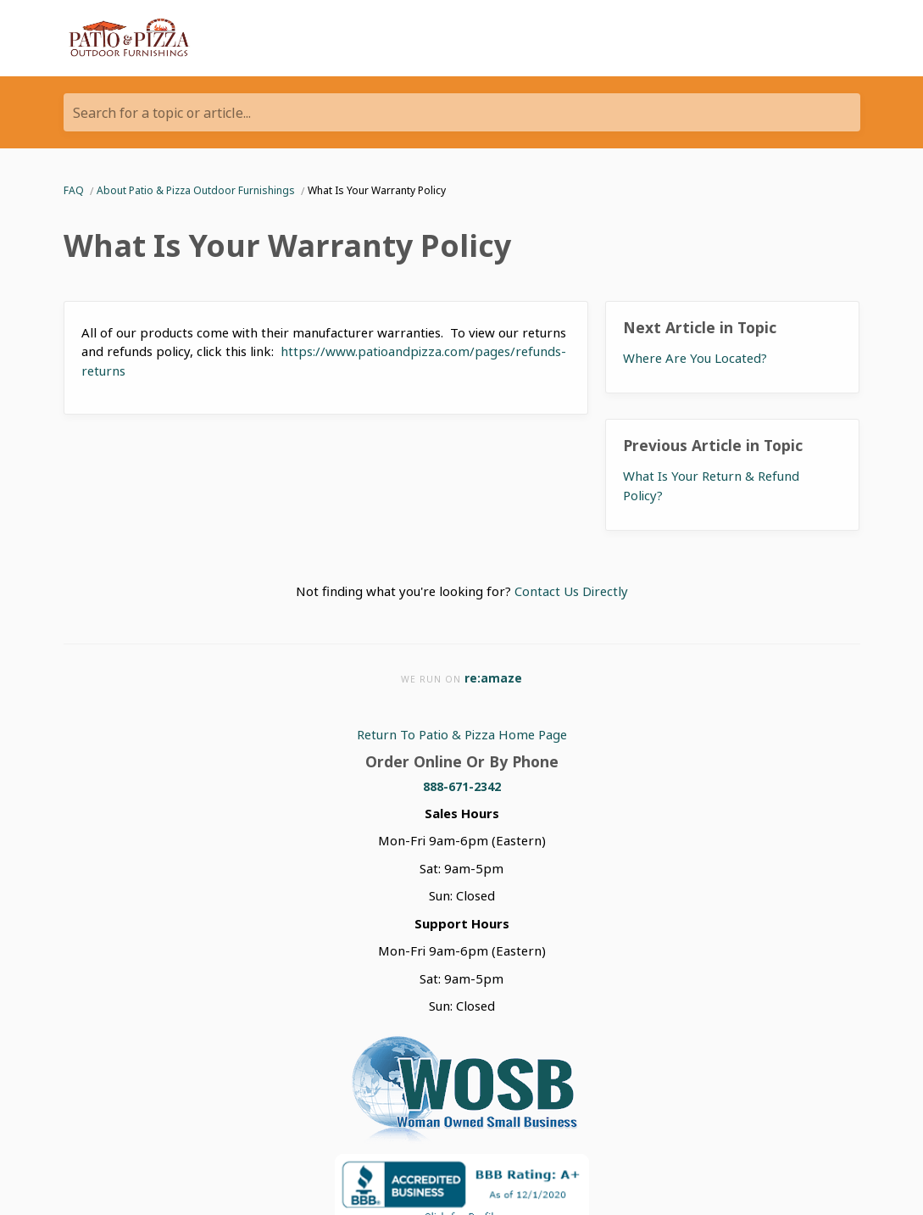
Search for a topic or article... (162, 112)
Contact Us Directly (571, 590)
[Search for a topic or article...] (462, 112)
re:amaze (493, 678)
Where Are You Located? (695, 357)
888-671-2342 (462, 786)
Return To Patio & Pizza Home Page (462, 734)
